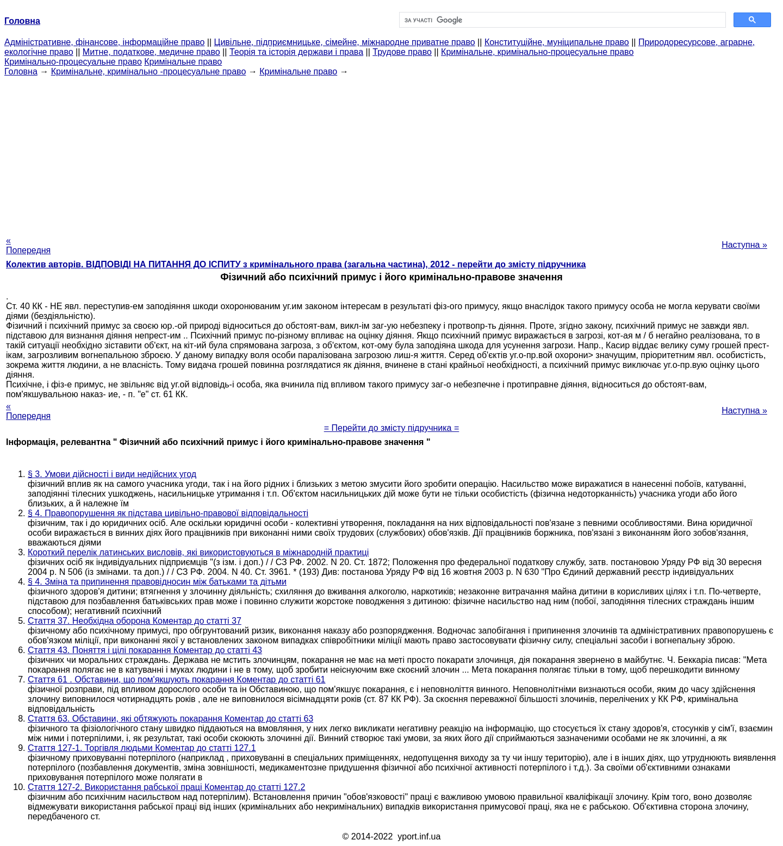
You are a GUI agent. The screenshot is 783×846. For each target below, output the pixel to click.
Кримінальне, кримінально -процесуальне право (148, 71)
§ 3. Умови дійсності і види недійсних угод (112, 474)
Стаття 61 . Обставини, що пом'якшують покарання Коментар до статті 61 (177, 679)
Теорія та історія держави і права (296, 52)
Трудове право (402, 52)
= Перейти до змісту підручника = (391, 428)
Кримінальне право (183, 61)
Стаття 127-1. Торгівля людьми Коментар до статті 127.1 (142, 748)
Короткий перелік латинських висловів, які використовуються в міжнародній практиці (198, 552)
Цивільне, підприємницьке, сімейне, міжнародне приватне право (344, 42)
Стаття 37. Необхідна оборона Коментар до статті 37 (134, 620)
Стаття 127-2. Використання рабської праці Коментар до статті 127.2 (166, 787)
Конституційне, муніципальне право (556, 42)
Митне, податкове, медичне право (151, 52)
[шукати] (561, 20)
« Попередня (28, 245)
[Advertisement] (391, 153)
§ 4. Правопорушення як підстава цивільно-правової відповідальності (168, 513)
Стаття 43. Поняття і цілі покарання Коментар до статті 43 (145, 650)
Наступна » (744, 244)
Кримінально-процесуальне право (73, 61)
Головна (21, 71)
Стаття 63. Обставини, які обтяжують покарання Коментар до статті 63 (170, 718)
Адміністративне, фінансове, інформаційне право (104, 42)
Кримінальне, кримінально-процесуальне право (537, 52)
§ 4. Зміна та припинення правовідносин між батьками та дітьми (157, 581)
